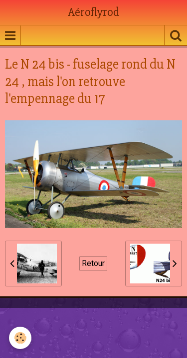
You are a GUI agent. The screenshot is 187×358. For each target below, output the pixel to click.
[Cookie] (20, 338)
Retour (93, 263)
